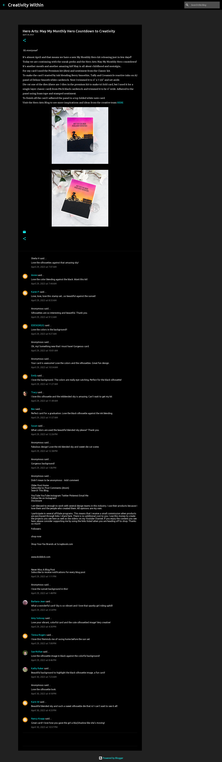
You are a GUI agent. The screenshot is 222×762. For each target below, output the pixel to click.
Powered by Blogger (111, 758)
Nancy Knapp (38, 718)
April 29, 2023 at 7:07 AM (44, 267)
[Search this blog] (205, 5)
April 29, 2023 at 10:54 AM (44, 367)
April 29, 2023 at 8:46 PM (43, 660)
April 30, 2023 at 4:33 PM (43, 710)
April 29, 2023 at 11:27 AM (44, 384)
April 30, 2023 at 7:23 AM (44, 677)
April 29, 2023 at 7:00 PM (43, 643)
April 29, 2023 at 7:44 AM (44, 283)
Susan (34, 425)
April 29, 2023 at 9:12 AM (44, 317)
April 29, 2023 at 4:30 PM (43, 626)
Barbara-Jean (38, 601)
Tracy (34, 392)
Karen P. (35, 292)
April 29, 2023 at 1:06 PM (43, 467)
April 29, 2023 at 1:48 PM (43, 593)
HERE (120, 102)
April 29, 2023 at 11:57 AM (44, 417)
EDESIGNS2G (37, 325)
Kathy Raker (37, 668)
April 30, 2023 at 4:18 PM (43, 693)
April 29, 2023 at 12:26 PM (44, 434)
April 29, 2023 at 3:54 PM (43, 610)
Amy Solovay (38, 618)
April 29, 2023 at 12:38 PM (44, 451)
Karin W (35, 702)
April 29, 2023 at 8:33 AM (44, 300)
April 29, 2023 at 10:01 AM (44, 350)
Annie (34, 275)
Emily (34, 375)
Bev (33, 409)
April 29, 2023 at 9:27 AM (44, 334)
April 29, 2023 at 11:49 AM (44, 401)
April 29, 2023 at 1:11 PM (43, 576)
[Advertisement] (156, 122)
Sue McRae (36, 651)
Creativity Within (25, 4)
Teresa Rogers (38, 635)
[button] (24, 40)
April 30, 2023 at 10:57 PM (44, 727)
